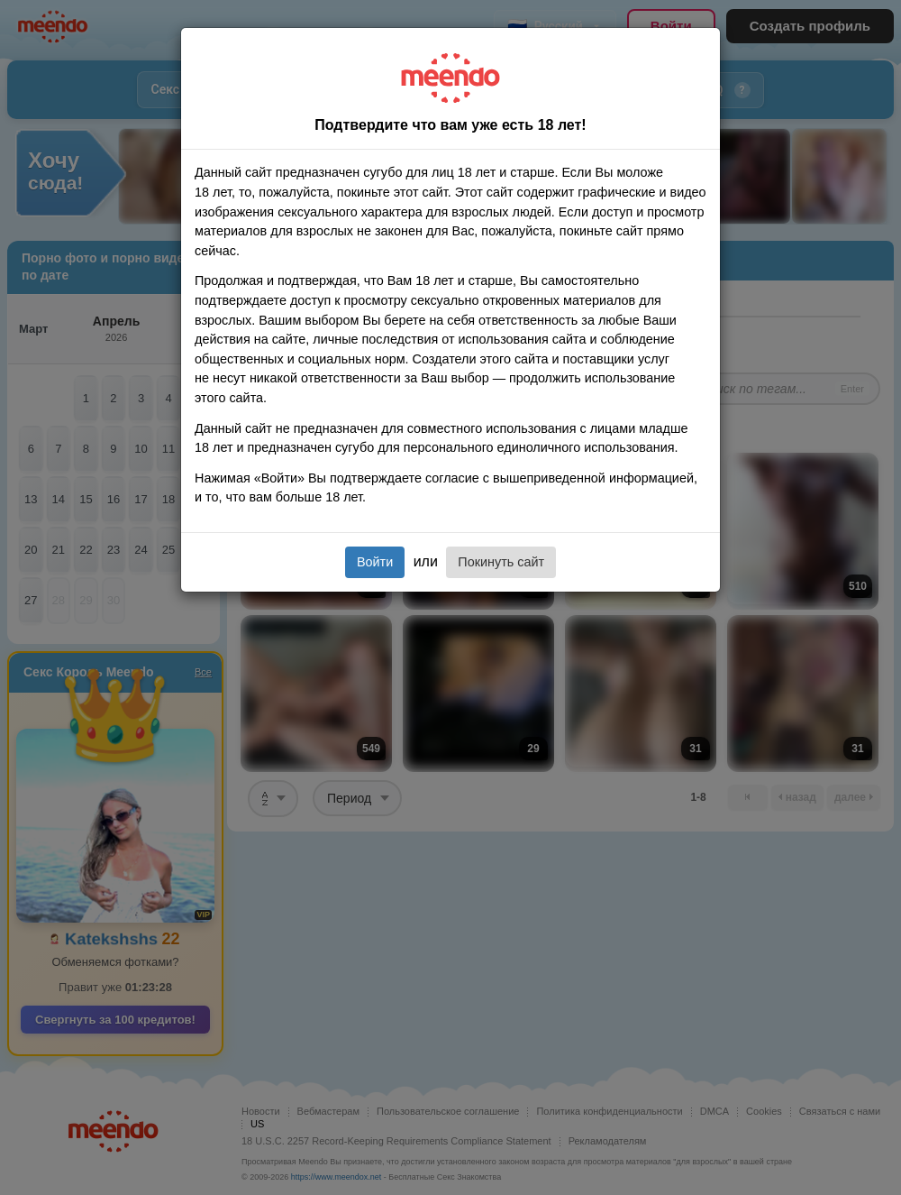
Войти (375, 562)
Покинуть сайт (501, 562)
